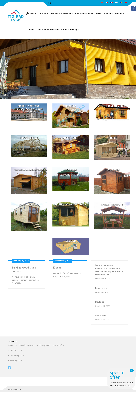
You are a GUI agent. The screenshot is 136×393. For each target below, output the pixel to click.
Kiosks (57, 267)
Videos (30, 29)
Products (44, 13)
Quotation (119, 13)
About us (108, 13)
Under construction (84, 13)
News (98, 13)
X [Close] (132, 370)
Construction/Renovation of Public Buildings (57, 29)
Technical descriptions (62, 13)
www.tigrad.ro (14, 390)
